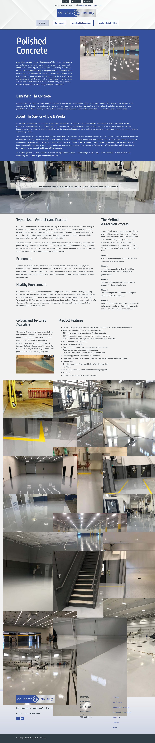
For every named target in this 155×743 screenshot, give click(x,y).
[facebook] (18, 718)
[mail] (22, 718)
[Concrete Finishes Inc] (77, 9)
